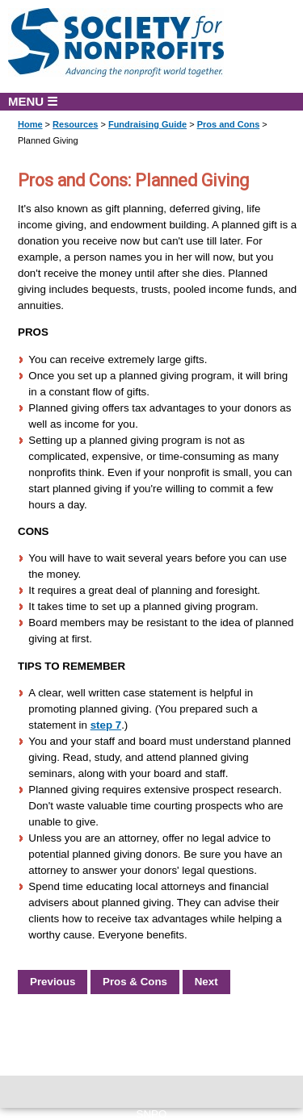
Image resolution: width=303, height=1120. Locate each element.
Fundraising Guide (147, 124)
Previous (52, 982)
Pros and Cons (228, 124)
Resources (75, 124)
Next (206, 982)
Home (30, 124)
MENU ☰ (32, 101)
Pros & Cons (135, 982)
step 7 (106, 725)
